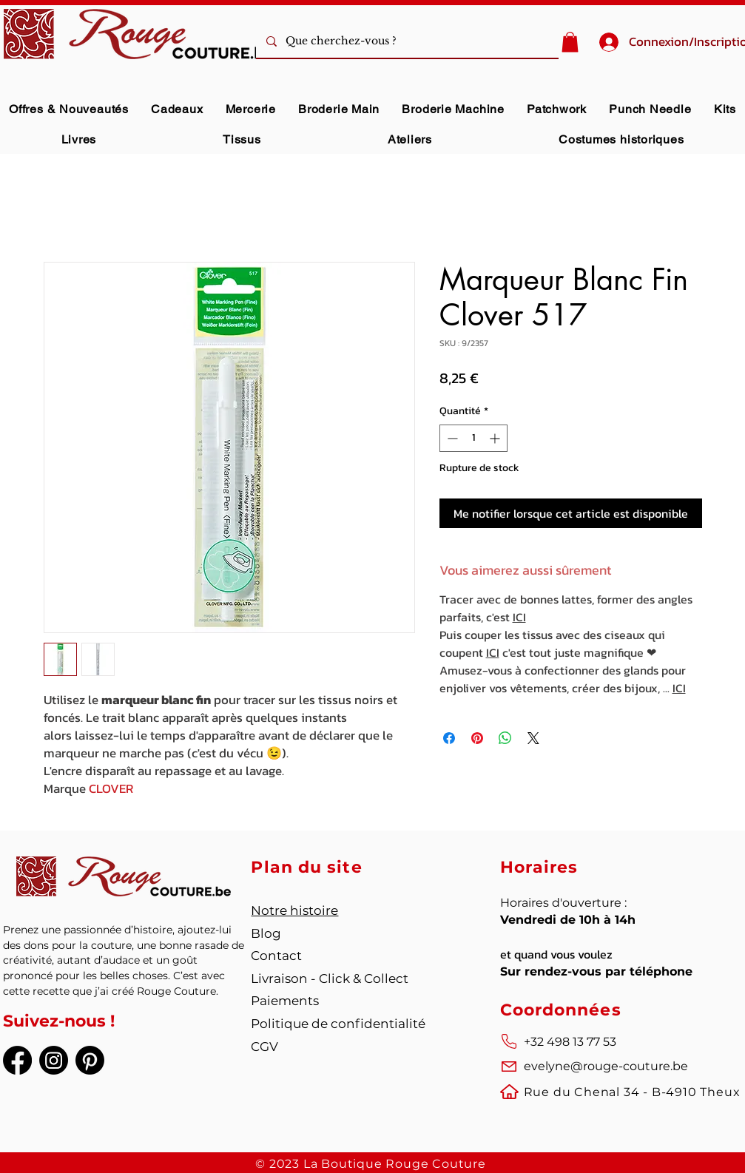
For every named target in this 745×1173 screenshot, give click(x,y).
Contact (276, 955)
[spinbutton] (473, 438)
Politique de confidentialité (338, 1023)
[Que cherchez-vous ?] (428, 41)
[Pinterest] (89, 1060)
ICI (519, 617)
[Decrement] (451, 438)
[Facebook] (17, 1060)
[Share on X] (533, 738)
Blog (266, 933)
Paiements (285, 1000)
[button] (570, 42)
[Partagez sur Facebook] (449, 738)
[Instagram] (53, 1060)
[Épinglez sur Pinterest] (477, 738)
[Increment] (496, 438)
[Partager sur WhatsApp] (505, 738)
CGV (264, 1046)
